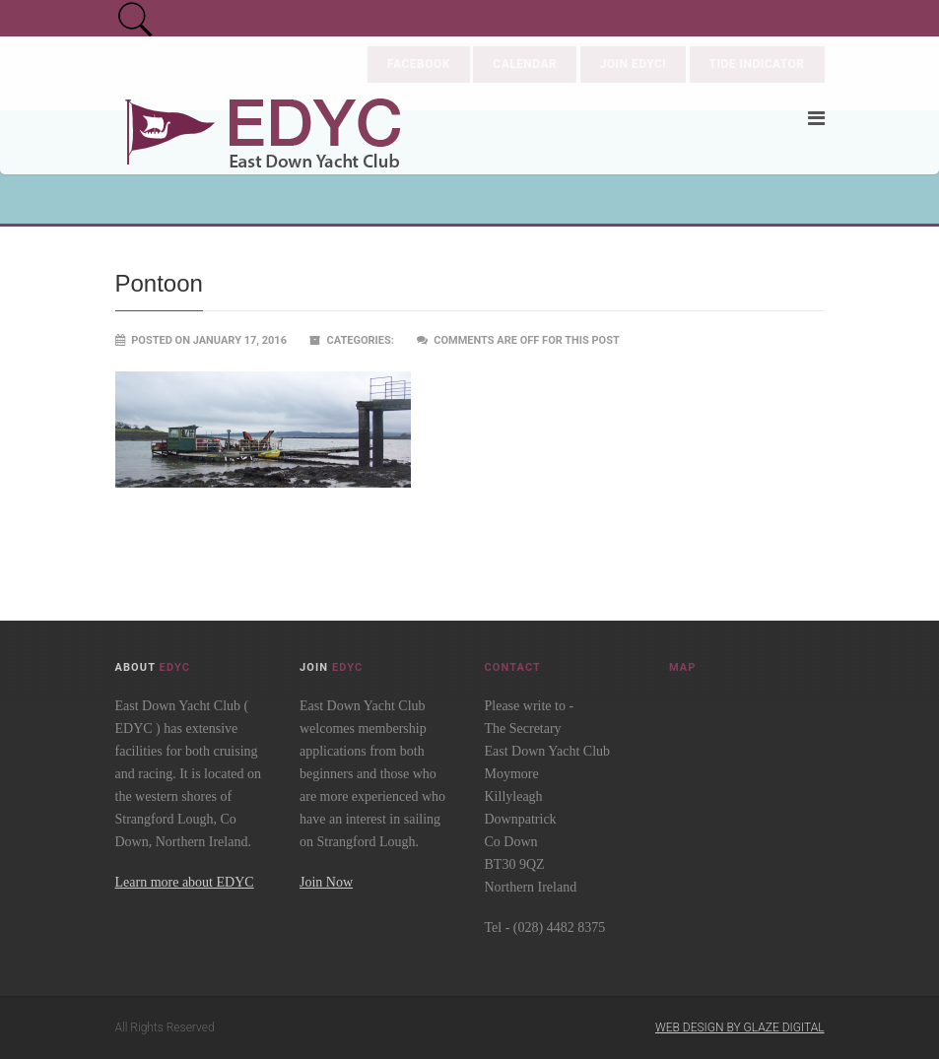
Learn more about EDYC (184, 882)
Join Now (326, 882)
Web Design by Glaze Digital (740, 1027)
